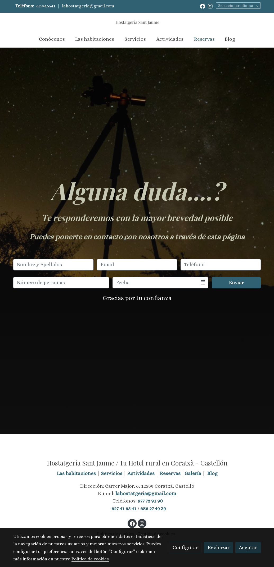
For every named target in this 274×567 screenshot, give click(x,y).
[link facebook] (202, 5)
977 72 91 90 (150, 501)
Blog (212, 473)
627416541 (45, 5)
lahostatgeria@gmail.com (88, 5)
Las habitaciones (76, 473)
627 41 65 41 (123, 508)
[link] (137, 21)
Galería (193, 473)
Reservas (170, 473)
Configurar (185, 547)
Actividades (141, 473)
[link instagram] (210, 5)
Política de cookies (90, 558)
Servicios (111, 473)
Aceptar (248, 547)
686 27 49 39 (153, 508)
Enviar (236, 282)
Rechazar (219, 547)
